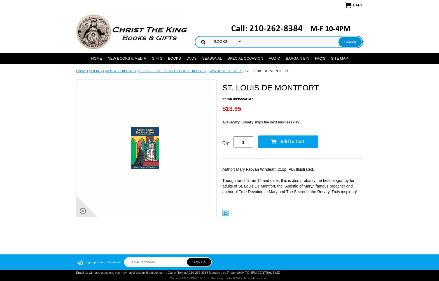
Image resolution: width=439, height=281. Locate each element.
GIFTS (157, 58)
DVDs (191, 58)
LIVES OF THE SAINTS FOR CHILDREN (172, 71)
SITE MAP (339, 58)
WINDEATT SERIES (225, 71)
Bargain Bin (297, 58)
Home (96, 58)
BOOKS (174, 58)
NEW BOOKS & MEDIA (127, 58)
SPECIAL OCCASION (245, 58)
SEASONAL (212, 58)
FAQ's (320, 58)
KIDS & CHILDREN (120, 71)
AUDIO (274, 58)
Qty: (226, 142)
